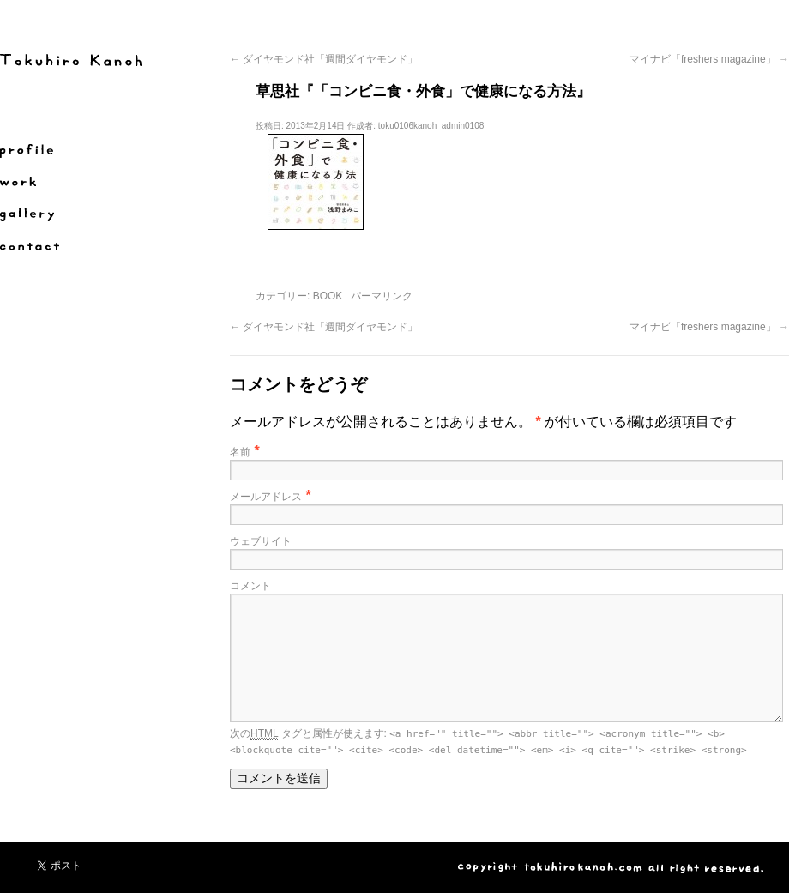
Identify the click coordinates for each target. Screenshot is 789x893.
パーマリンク (382, 296)
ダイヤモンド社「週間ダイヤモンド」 (324, 59)
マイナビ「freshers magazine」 (709, 59)
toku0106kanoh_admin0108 (431, 125)
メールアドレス (266, 497)
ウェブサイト (261, 541)
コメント (250, 586)
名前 (240, 452)
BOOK (328, 296)
